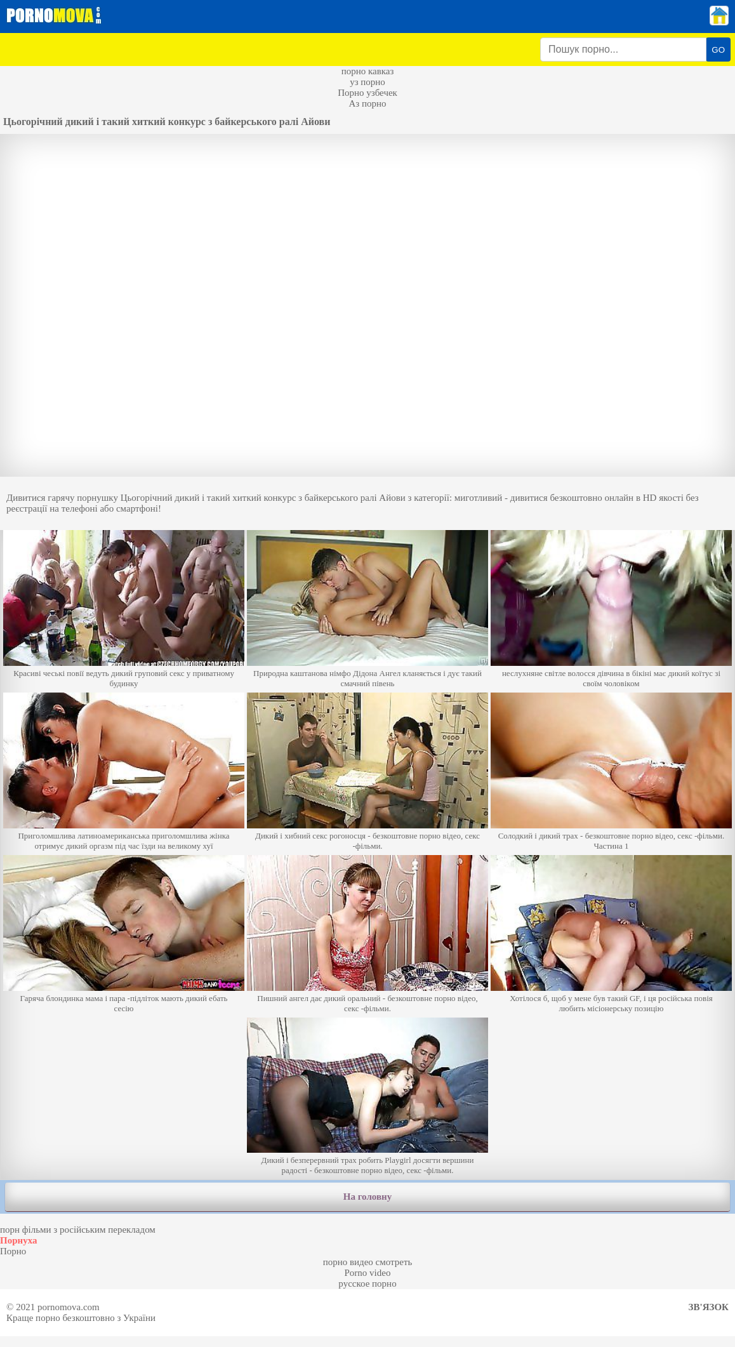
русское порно (367, 1283)
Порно (13, 1251)
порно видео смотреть (368, 1262)
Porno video (368, 1273)
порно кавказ (367, 71)
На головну (367, 1196)
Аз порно (367, 103)
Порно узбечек (367, 93)
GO (718, 50)
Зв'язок (709, 1307)
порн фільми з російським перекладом (78, 1229)
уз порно (367, 82)
